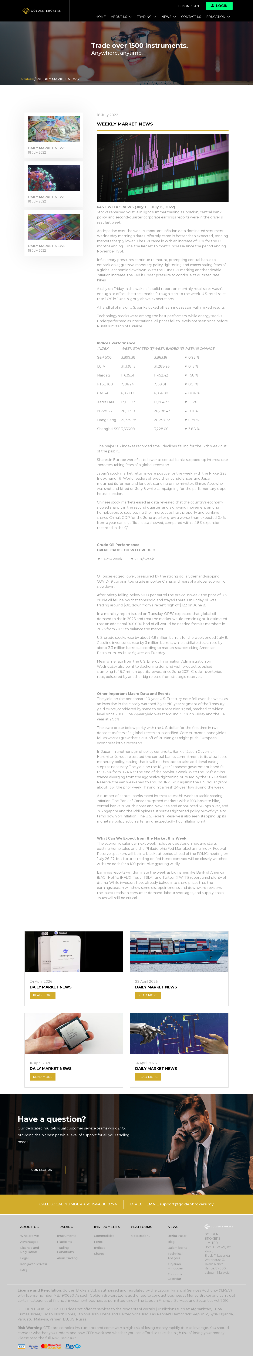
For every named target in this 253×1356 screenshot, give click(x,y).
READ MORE (43, 996)
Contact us (191, 17)
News (168, 17)
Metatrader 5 (140, 1236)
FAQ (23, 1270)
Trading (146, 17)
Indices (99, 1248)
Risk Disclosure (64, 1338)
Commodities (104, 1236)
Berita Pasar (177, 1236)
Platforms (64, 1242)
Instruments (66, 1236)
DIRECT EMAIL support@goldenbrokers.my (173, 1205)
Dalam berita (177, 1248)
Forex (98, 1242)
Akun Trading (67, 1258)
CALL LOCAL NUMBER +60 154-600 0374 (76, 1205)
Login (219, 6)
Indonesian (188, 6)
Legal (24, 1258)
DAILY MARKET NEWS (47, 149)
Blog (171, 1242)
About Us (121, 17)
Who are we (29, 1236)
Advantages (29, 1242)
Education (218, 17)
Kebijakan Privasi (33, 1264)
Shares (99, 1254)
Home (101, 17)
